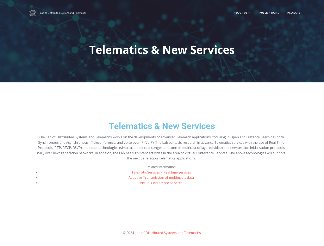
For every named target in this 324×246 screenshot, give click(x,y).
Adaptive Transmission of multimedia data (161, 177)
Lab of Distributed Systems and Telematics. (168, 232)
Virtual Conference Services (161, 183)
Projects (293, 12)
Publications (269, 12)
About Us (242, 12)
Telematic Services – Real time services (161, 172)
